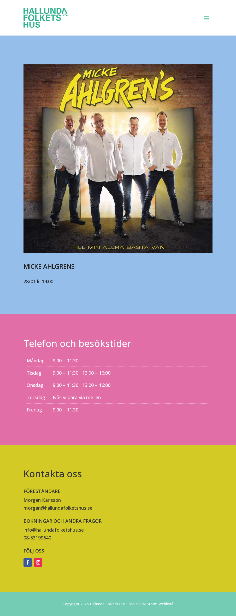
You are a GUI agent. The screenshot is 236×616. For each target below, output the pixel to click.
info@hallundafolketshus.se (53, 530)
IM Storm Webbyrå (157, 603)
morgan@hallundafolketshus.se (57, 508)
